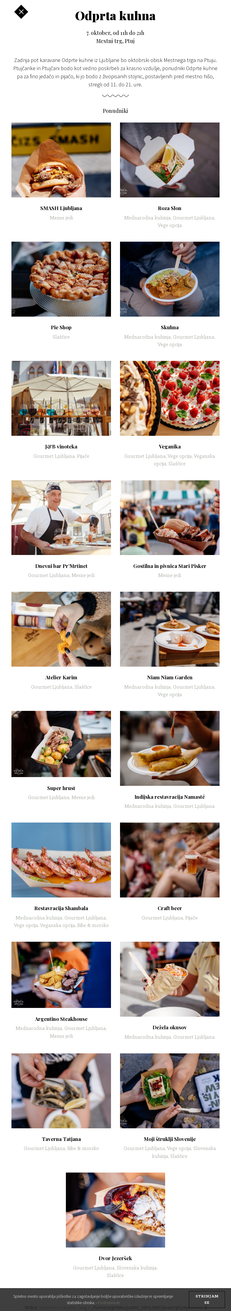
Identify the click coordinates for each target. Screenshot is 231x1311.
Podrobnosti (109, 1302)
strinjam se (207, 1299)
